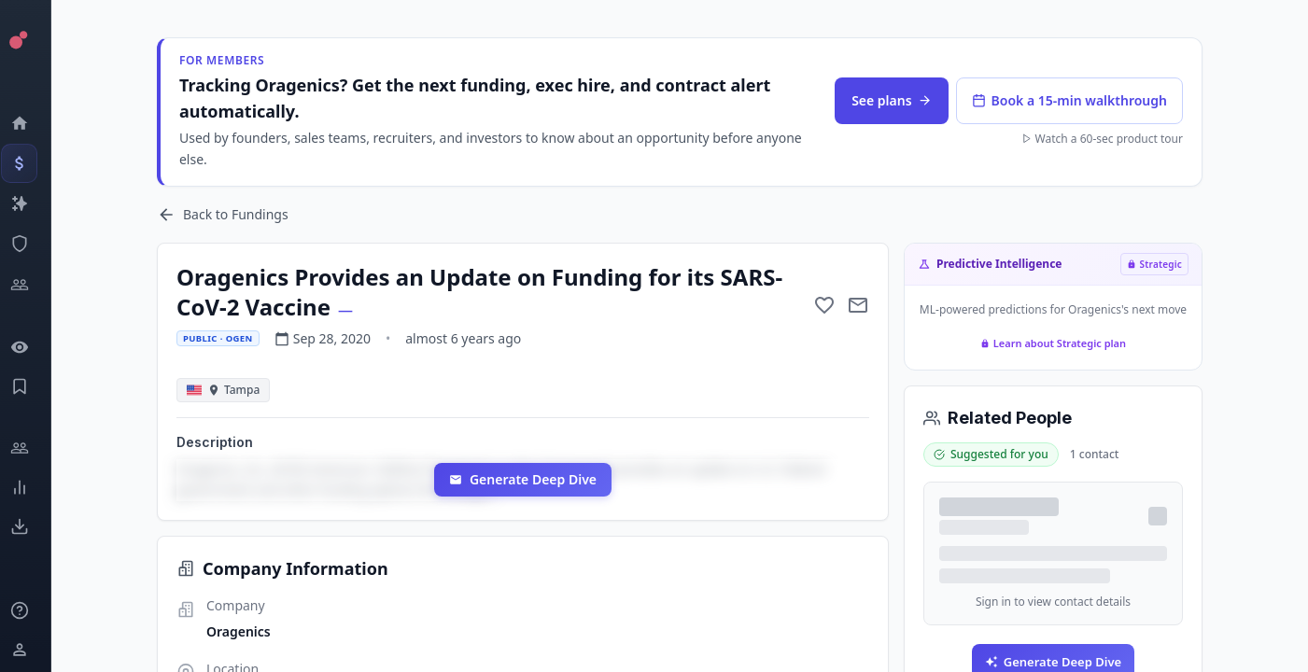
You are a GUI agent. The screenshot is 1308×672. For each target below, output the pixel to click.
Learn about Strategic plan (1060, 343)
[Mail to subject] (866, 305)
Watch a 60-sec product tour (1109, 139)
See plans (899, 100)
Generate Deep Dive (530, 479)
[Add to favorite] (833, 305)
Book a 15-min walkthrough (1076, 100)
